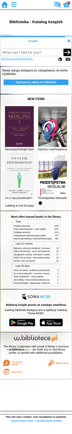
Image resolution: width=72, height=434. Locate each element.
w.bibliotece (18, 349)
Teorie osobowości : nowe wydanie (28, 277)
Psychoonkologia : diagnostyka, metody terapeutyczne (37, 283)
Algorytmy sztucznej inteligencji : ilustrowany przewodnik (38, 248)
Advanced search (11, 58)
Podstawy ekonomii (22, 226)
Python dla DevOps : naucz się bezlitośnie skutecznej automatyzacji (43, 251)
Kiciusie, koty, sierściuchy (25, 261)
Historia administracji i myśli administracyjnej (33, 239)
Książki (33, 41)
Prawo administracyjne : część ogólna (30, 229)
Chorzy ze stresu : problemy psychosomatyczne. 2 (35, 270)
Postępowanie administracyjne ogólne (30, 236)
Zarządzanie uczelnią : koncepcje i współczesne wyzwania (39, 255)
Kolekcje (27, 58)
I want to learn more (21, 420)
